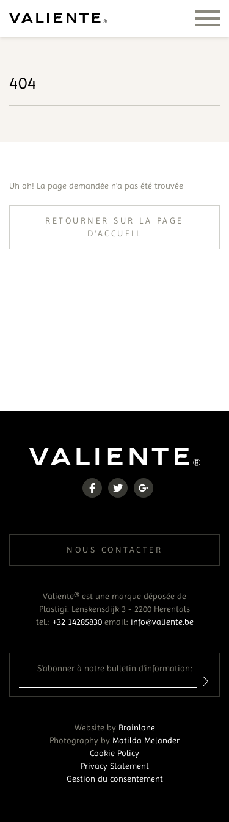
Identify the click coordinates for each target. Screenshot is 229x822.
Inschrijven (203, 681)
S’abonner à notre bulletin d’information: (114, 668)
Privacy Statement (115, 766)
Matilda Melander (146, 740)
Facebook (92, 488)
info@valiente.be (162, 622)
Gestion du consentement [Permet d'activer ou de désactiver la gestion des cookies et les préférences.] (115, 779)
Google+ (143, 488)
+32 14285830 (77, 622)
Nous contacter (114, 550)
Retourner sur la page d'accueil (114, 227)
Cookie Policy (114, 753)
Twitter (118, 488)
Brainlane (136, 727)
